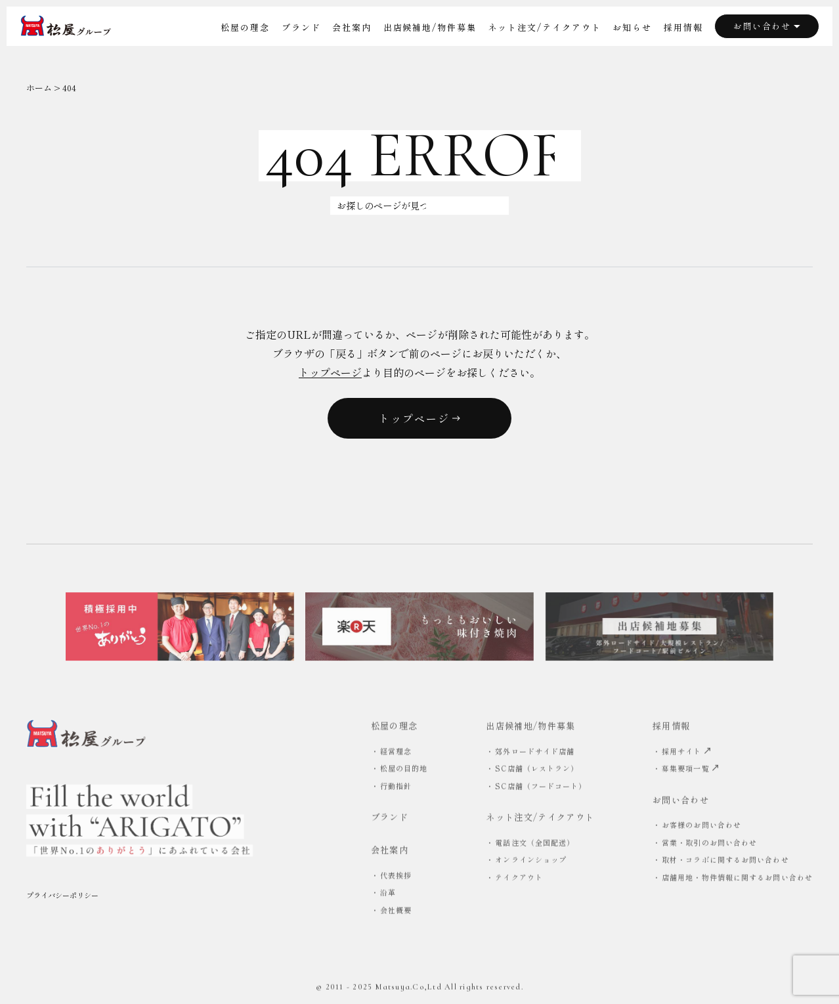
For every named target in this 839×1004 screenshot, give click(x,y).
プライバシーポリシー (62, 899)
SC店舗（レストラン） (536, 770)
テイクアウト (519, 879)
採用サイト (686, 752)
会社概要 (396, 912)
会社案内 (352, 27)
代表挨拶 (396, 877)
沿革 (388, 894)
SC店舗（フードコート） (540, 787)
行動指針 (396, 787)
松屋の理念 (245, 27)
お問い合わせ (766, 26)
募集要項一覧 (690, 770)
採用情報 (683, 27)
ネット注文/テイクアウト (544, 27)
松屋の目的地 (404, 770)
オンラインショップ (531, 861)
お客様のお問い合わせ (701, 826)
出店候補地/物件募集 (430, 27)
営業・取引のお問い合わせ (709, 844)
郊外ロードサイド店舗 (534, 752)
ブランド (301, 27)
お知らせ (632, 27)
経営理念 (396, 752)
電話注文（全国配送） (534, 844)
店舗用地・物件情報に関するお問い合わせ (737, 879)
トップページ (330, 372)
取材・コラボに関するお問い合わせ (725, 861)
